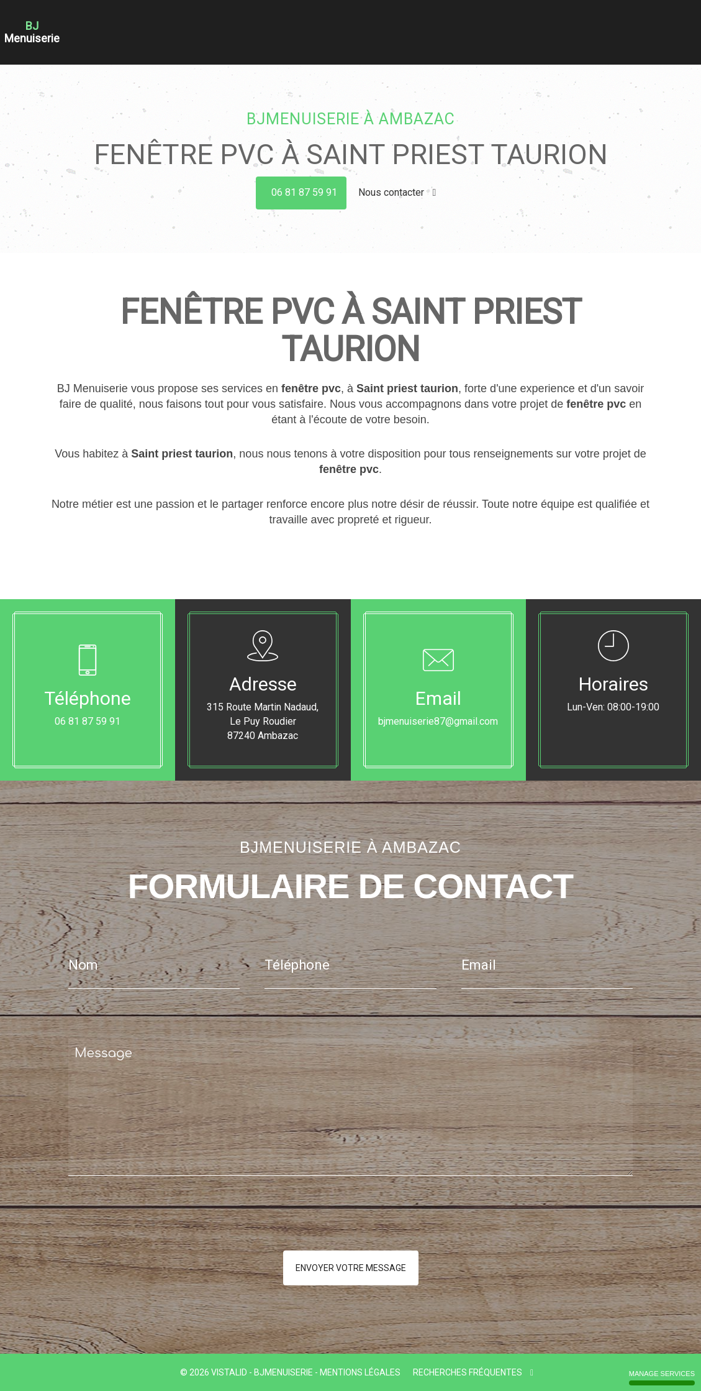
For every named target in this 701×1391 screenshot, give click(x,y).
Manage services (662, 1377)
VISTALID (229, 1372)
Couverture (330, 23)
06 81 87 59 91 (304, 192)
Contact (668, 23)
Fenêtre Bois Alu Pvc (454, 23)
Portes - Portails (537, 23)
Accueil (235, 23)
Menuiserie (382, 23)
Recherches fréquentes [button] (473, 1372)
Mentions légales (360, 1372)
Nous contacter (397, 192)
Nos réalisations (611, 23)
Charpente (279, 23)
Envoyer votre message (351, 1268)
